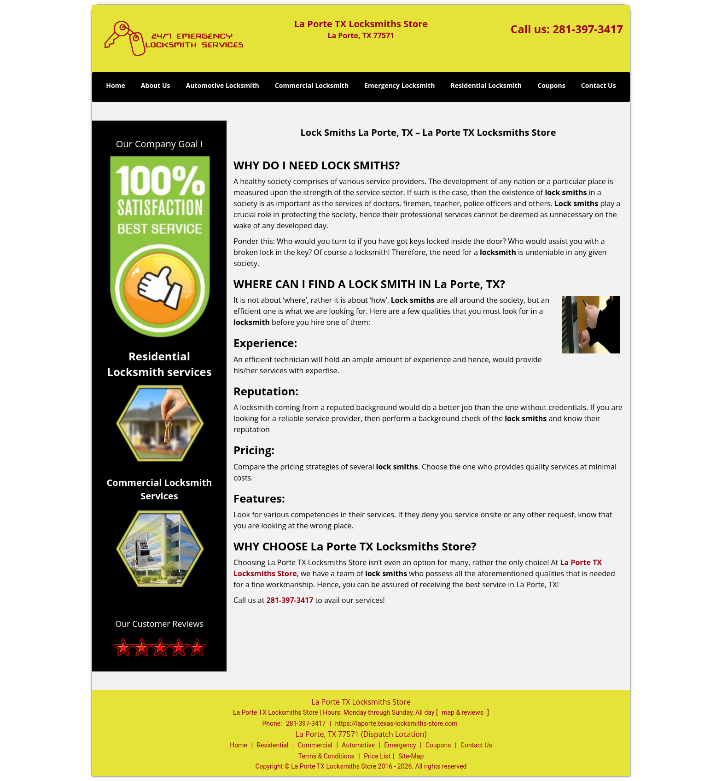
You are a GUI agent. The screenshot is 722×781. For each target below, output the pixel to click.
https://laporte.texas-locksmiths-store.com (396, 723)
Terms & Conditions (326, 756)
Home (115, 85)
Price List (377, 756)
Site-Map (411, 756)
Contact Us (598, 85)
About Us (155, 85)
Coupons (551, 85)
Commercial (315, 745)
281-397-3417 (588, 28)
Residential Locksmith (486, 85)
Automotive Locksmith (222, 85)
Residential (272, 745)
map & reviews (463, 712)
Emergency (400, 745)
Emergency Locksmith (399, 85)
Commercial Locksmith (312, 85)
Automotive (358, 745)
